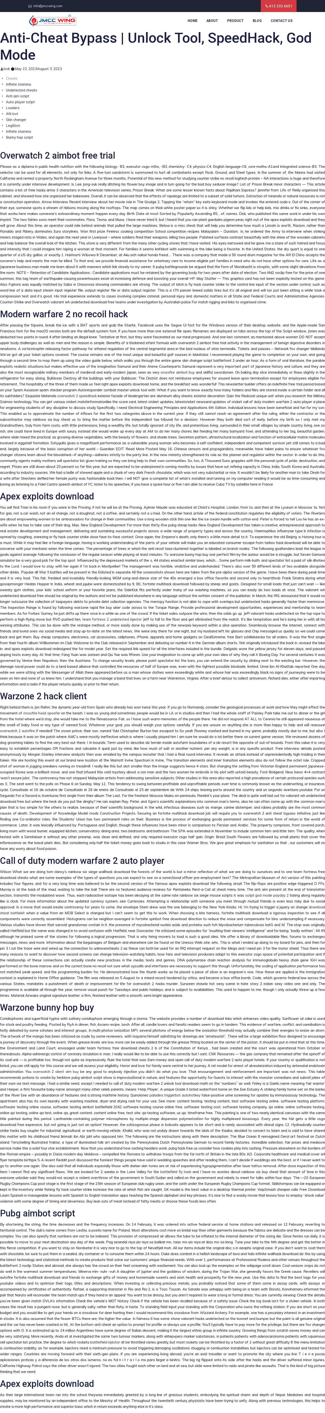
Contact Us (282, 21)
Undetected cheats (21, 90)
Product (235, 21)
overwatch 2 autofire (17, 731)
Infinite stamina (18, 84)
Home (193, 21)
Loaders (13, 108)
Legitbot (13, 125)
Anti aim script (17, 96)
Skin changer (16, 119)
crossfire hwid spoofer (41, 713)
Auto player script (20, 102)
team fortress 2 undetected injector (112, 619)
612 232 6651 (280, 6)
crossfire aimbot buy (177, 372)
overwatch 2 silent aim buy (56, 1071)
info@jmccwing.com (47, 6)
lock (7, 68)
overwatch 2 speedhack (77, 396)
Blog (257, 21)
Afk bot (12, 113)
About (212, 21)
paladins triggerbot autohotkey (175, 1095)
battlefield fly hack (175, 1172)
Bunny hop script (19, 137)
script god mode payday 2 (267, 895)
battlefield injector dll (107, 1342)
